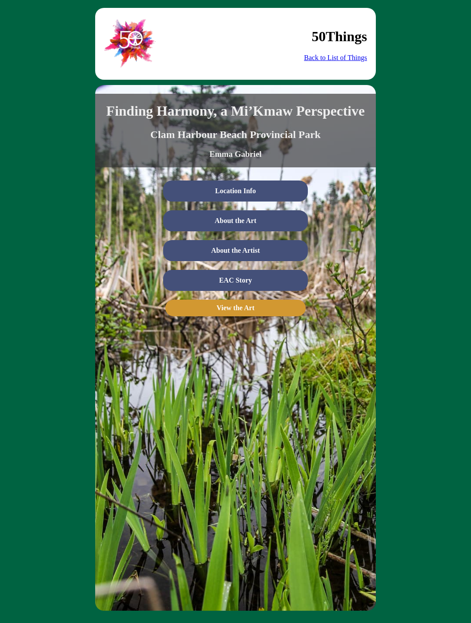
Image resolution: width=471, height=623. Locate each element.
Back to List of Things (335, 57)
